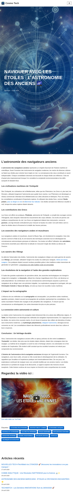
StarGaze (7, 90)
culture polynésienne (28, 431)
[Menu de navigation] (69, 3)
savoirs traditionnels (25, 435)
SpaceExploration (42, 435)
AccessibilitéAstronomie (19, 427)
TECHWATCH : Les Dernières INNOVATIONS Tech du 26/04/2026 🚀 (27, 488)
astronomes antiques (56, 427)
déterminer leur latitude (32, 202)
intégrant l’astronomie (49, 323)
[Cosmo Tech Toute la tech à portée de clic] (10, 3)
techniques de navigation (10, 439)
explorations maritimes (61, 431)
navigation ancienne (9, 435)
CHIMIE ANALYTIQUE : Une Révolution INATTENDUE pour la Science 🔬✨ (30, 473)
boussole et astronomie (10, 431)
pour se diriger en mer (14, 202)
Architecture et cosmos (38, 427)
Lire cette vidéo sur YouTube (11, 419)
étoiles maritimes (44, 431)
